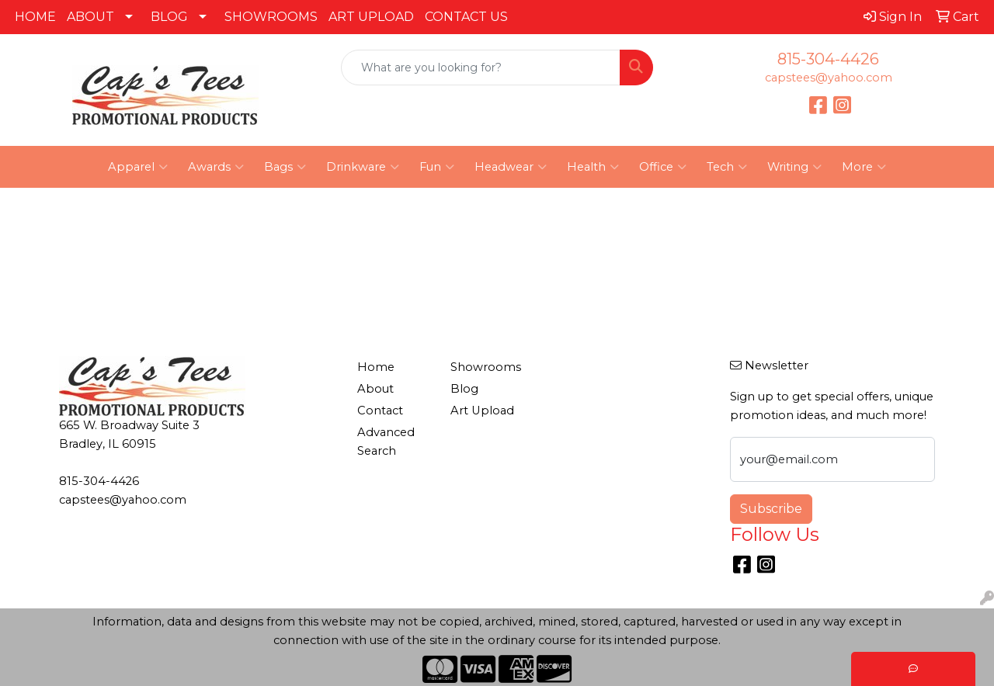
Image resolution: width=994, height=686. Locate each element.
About (375, 389)
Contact (380, 410)
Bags (285, 167)
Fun (436, 167)
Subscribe (771, 508)
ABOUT (90, 16)
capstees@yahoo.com (828, 78)
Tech (727, 167)
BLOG (169, 16)
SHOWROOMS (271, 16)
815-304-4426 (828, 59)
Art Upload (482, 410)
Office (662, 167)
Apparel (138, 167)
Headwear (510, 167)
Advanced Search (386, 441)
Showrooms (485, 367)
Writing (794, 167)
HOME (35, 16)
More (864, 167)
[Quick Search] (481, 67)
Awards (216, 167)
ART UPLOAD (371, 16)
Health (593, 167)
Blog (464, 389)
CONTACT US (466, 16)
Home (375, 367)
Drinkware (362, 167)
